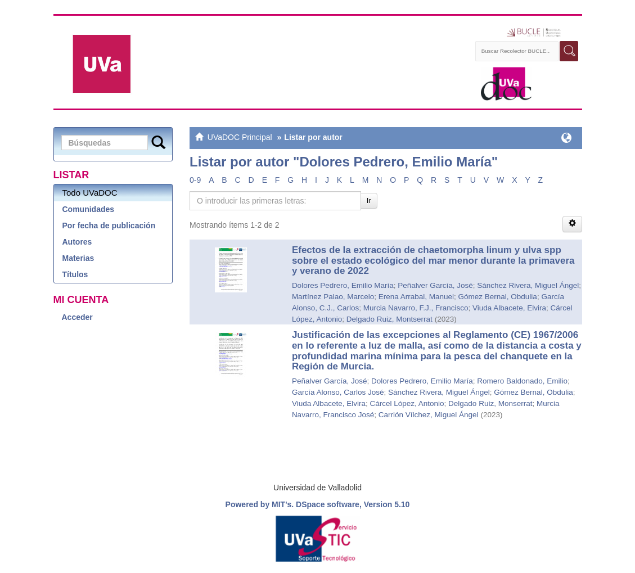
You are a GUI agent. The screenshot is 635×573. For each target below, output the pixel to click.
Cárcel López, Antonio (407, 403)
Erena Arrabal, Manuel (416, 296)
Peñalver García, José (435, 285)
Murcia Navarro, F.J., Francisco (416, 308)
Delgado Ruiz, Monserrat (490, 403)
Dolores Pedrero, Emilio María (343, 285)
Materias (78, 258)
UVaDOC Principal (240, 137)
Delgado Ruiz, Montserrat (389, 319)
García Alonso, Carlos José (338, 392)
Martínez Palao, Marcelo (333, 296)
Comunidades (88, 209)
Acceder (77, 317)
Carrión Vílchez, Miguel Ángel (429, 414)
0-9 (195, 179)
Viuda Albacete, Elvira (509, 308)
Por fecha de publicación (109, 225)
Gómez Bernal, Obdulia (497, 296)
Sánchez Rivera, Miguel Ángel (528, 285)
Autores (77, 241)
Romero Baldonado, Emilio (522, 381)
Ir (369, 200)
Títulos (75, 274)
